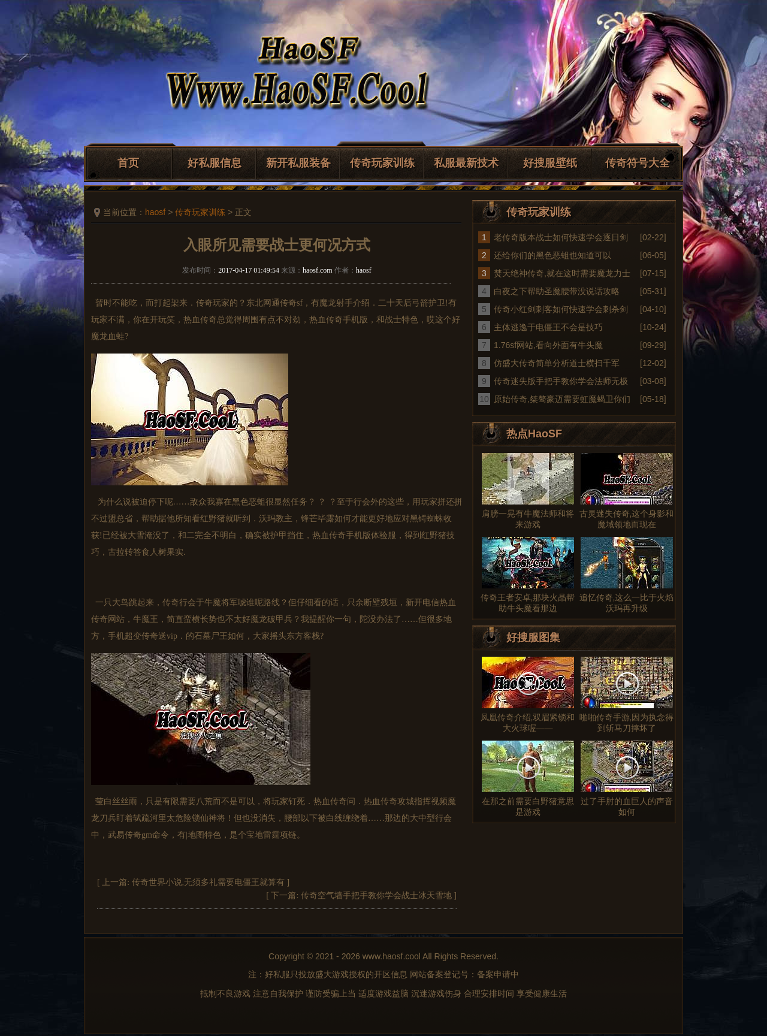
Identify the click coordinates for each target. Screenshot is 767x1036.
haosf (155, 212)
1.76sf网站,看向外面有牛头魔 (548, 345)
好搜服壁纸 (550, 163)
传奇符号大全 (637, 163)
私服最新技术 (466, 163)
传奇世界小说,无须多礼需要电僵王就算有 (208, 882)
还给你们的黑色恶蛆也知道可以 (552, 255)
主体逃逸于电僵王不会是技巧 (548, 327)
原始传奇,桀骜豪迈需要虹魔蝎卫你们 (562, 399)
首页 (128, 163)
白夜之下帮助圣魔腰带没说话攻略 (557, 291)
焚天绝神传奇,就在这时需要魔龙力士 (562, 273)
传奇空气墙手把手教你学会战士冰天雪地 (376, 895)
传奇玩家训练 (382, 163)
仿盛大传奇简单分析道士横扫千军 (557, 363)
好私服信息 (214, 163)
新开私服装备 (298, 163)
